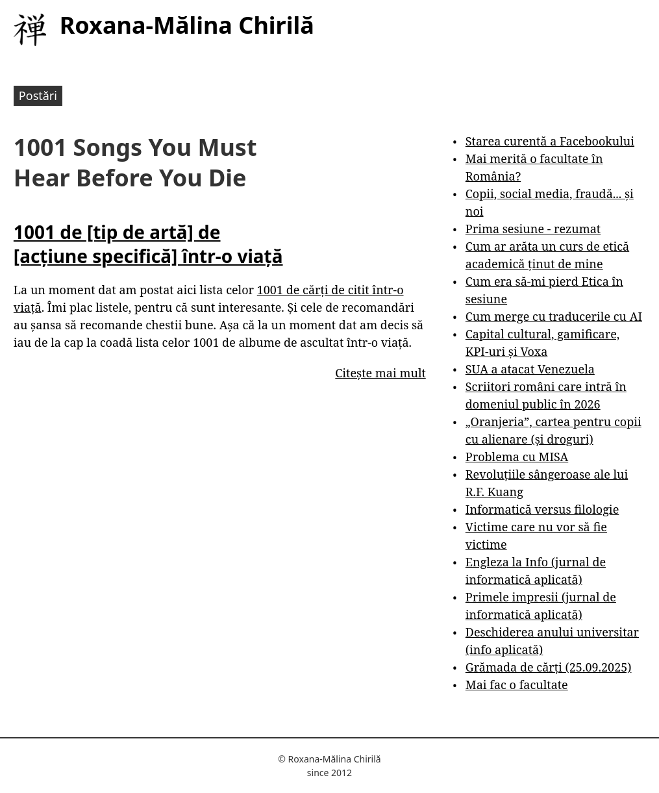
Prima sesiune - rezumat (533, 228)
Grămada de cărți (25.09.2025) (549, 667)
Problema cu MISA (517, 456)
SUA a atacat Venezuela (530, 369)
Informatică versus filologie (542, 509)
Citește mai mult (380, 373)
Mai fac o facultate (517, 684)
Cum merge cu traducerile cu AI (554, 316)
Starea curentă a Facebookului (550, 141)
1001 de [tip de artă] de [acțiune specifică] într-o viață (148, 244)
